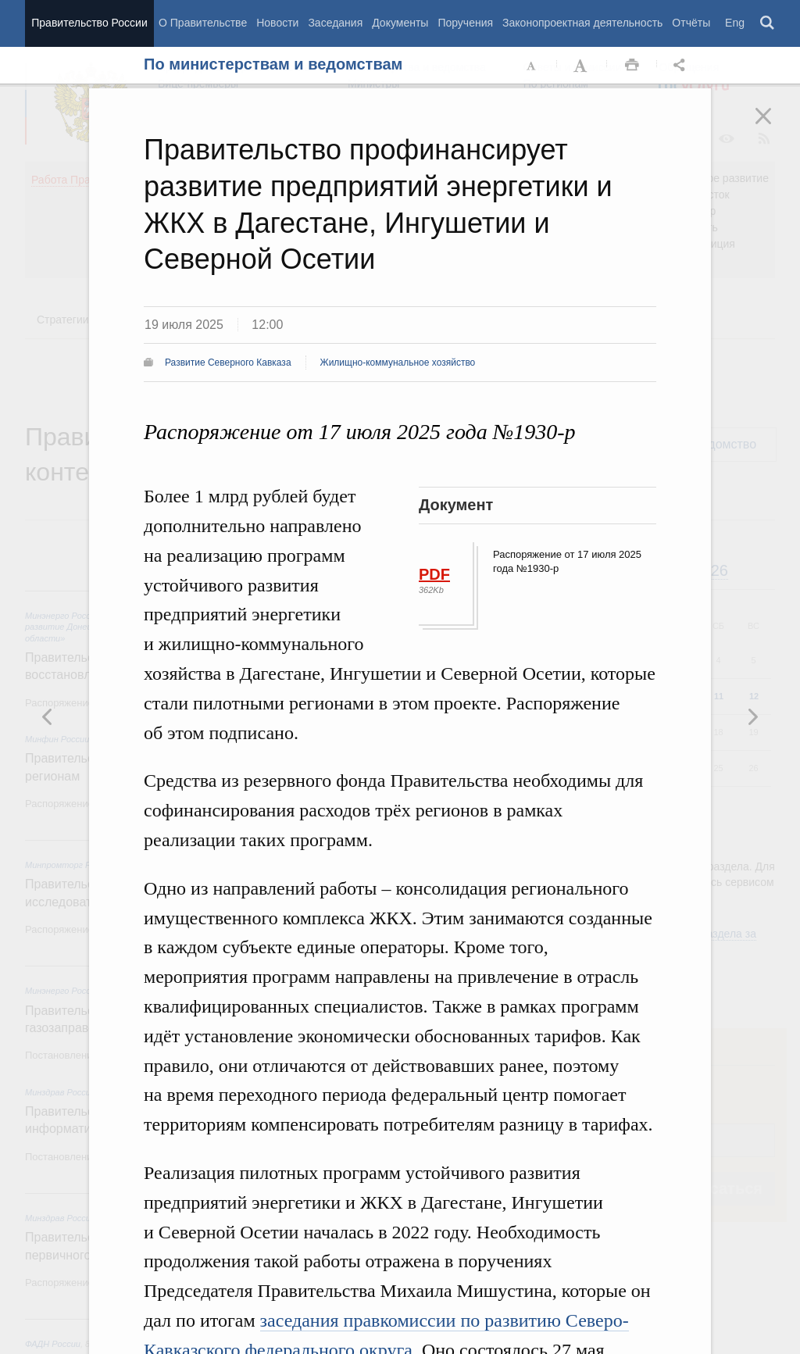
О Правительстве (203, 22)
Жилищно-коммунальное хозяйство (398, 362)
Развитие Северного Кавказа (228, 362)
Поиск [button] (768, 23)
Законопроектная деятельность (582, 22)
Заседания (335, 22)
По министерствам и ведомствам (273, 64)
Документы (400, 22)
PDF (434, 574)
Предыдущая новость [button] (752, 716)
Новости (277, 22)
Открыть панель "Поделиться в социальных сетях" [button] (682, 65)
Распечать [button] (632, 65)
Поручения (465, 22)
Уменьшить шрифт (532, 65)
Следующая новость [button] (47, 716)
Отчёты (691, 22)
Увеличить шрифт (582, 65)
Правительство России (89, 22)
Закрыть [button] (774, 126)
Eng (735, 22)
